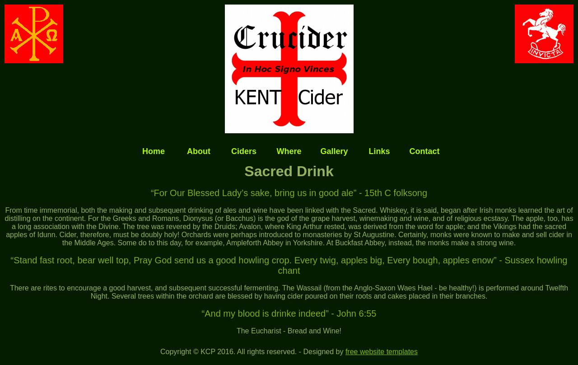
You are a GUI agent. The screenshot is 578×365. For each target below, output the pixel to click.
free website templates (381, 352)
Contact (425, 151)
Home (153, 151)
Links (379, 151)
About (198, 151)
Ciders (243, 151)
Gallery (334, 151)
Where (288, 151)
